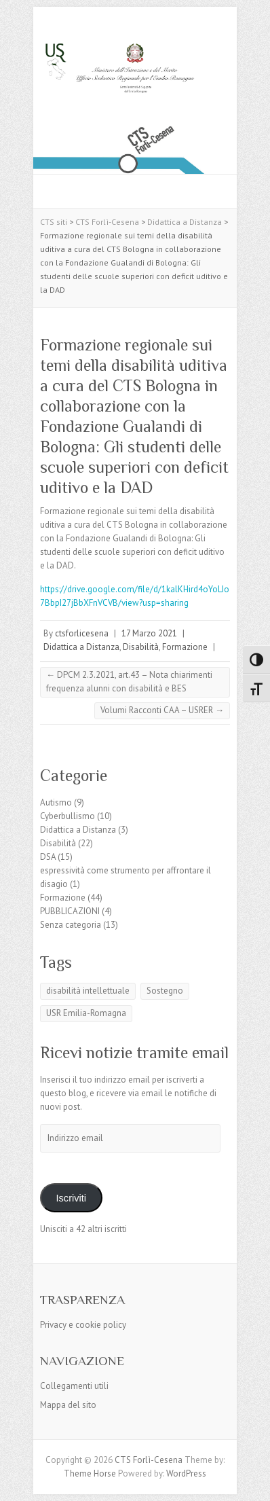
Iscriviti (71, 1198)
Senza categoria (70, 924)
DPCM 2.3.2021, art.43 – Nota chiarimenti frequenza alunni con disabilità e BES (129, 681)
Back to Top (251, 1482)
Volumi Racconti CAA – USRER (162, 710)
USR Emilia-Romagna (86, 1013)
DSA (48, 857)
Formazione (185, 647)
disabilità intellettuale (88, 990)
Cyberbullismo (67, 816)
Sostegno (165, 990)
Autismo (56, 802)
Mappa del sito (68, 1405)
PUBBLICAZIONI (70, 911)
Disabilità (141, 647)
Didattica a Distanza (81, 647)
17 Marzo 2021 (149, 633)
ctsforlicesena (82, 633)
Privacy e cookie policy (83, 1325)
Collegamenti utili (74, 1386)
